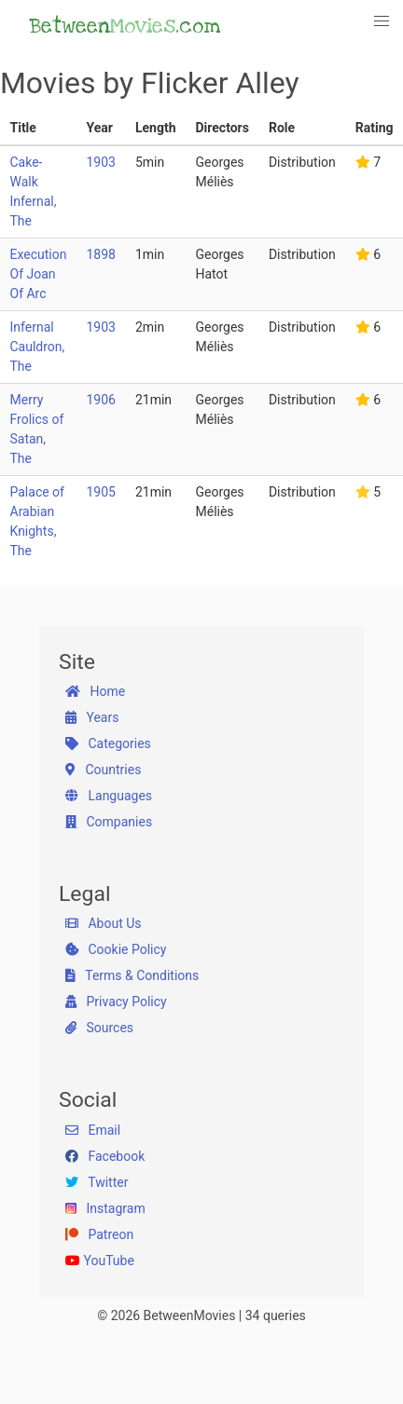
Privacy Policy (116, 1001)
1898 (100, 254)
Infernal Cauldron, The (37, 347)
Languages (108, 795)
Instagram (105, 1208)
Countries (103, 769)
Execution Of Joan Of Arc (38, 274)
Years (91, 717)
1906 (100, 399)
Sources (99, 1027)
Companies (108, 821)
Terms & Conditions (132, 975)
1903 (100, 162)
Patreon (99, 1234)
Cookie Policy (115, 949)
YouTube (99, 1260)
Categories (108, 743)
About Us (103, 923)
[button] (382, 21)
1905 (100, 491)
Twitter (96, 1182)
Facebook (105, 1156)
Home (95, 691)
